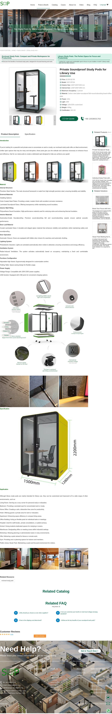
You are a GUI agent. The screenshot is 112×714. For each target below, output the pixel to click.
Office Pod (53, 672)
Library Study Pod (32, 50)
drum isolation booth (96, 692)
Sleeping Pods (54, 687)
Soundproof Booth (95, 678)
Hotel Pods (53, 685)
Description (6, 322)
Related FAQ (6, 331)
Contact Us (80, 677)
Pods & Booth (21, 50)
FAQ (36, 672)
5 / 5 (11, 634)
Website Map (4, 703)
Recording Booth (54, 689)
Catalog (6, 327)
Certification (80, 675)
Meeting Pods (54, 675)
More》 (110, 132)
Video (36, 677)
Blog (36, 675)
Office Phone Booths (96, 675)
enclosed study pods (7, 580)
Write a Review (40, 636)
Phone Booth (53, 680)
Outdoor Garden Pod (56, 677)
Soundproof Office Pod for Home (99, 689)
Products (54, 669)
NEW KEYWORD (98, 669)
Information (39, 669)
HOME (14, 50)
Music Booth (53, 692)
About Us (80, 669)
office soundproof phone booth (99, 695)
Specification (30, 134)
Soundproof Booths (96, 672)
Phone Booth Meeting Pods (98, 682)
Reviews (6, 335)
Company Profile (81, 672)
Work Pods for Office (96, 685)
